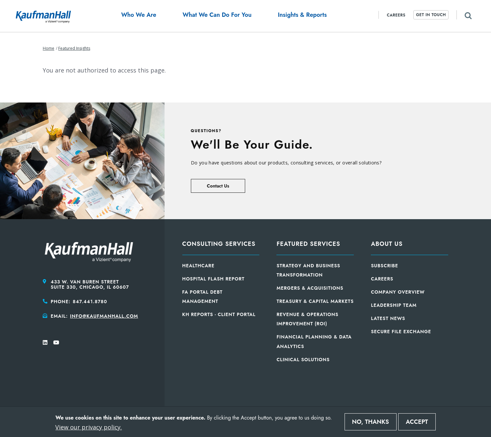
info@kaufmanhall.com (104, 316)
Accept (417, 422)
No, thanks (370, 422)
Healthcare (198, 265)
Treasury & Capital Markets (314, 301)
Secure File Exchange (401, 331)
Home (48, 48)
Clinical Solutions (302, 359)
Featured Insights (74, 48)
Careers (396, 15)
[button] (139, 16)
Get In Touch (431, 15)
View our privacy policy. (88, 427)
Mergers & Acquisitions (309, 288)
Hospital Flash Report (213, 279)
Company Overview (398, 292)
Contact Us (218, 186)
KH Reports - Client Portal (219, 314)
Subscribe (384, 265)
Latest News (388, 318)
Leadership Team (394, 305)
